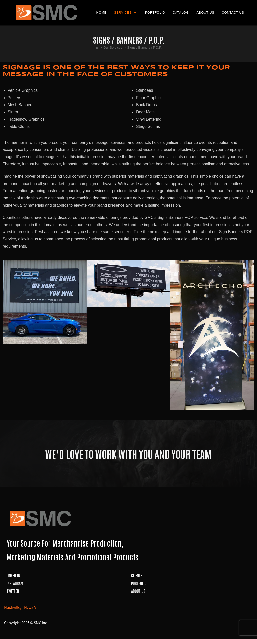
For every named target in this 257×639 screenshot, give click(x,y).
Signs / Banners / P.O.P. (144, 47)
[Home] (97, 47)
